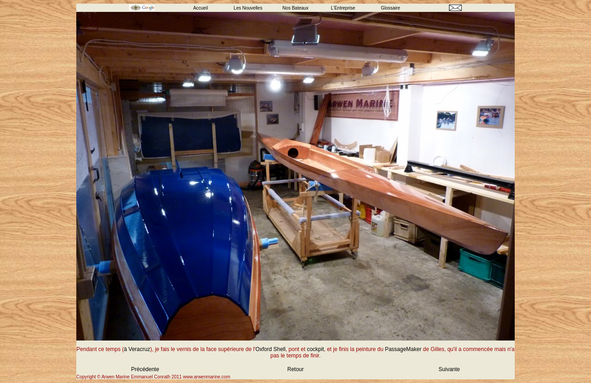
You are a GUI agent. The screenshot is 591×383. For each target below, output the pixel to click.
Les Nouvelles (248, 7)
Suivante (449, 369)
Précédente (145, 369)
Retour (295, 369)
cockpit (315, 349)
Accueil (200, 7)
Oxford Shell (270, 349)
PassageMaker (403, 349)
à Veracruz (137, 349)
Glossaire (390, 7)
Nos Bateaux (295, 7)
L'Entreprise (343, 7)
